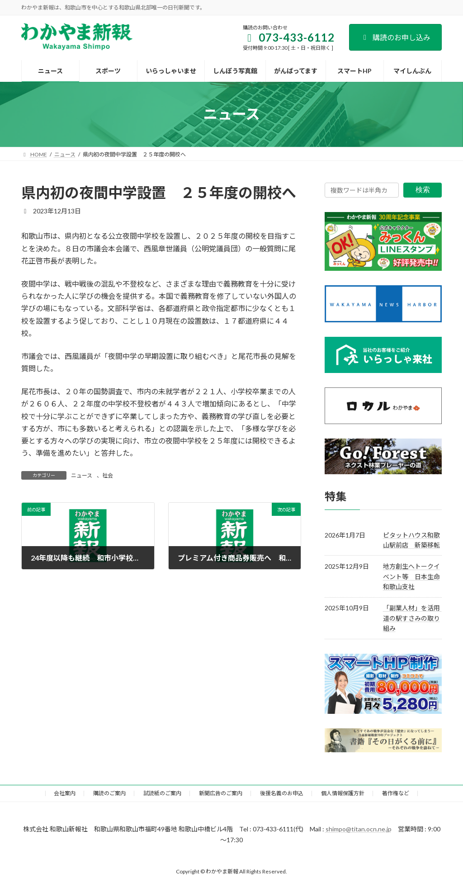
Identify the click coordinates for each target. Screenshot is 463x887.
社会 (107, 475)
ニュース (81, 475)
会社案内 (65, 793)
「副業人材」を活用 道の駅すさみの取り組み (414, 618)
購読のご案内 (109, 793)
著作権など (395, 793)
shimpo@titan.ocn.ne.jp (359, 829)
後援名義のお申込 (281, 793)
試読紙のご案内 (162, 793)
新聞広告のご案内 (220, 793)
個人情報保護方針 (342, 793)
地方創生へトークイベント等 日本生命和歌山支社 (411, 576)
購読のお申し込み (395, 37)
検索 (423, 189)
